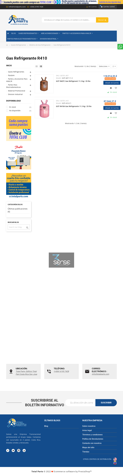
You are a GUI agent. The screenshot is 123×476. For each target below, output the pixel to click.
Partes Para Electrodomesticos (13, 86)
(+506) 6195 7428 (61, 371)
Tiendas (85, 452)
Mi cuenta (91, 6)
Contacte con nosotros (91, 443)
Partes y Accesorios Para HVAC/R (16, 80)
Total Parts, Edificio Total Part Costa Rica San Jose (26, 372)
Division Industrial (15, 94)
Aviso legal (87, 430)
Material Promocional (16, 91)
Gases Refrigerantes (16, 72)
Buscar (102, 20)
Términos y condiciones (92, 435)
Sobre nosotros (88, 426)
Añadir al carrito (112, 83)
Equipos (11, 75)
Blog (46, 426)
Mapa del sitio (88, 447)
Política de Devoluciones (92, 439)
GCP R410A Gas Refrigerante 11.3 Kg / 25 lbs (73, 106)
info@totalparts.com (17, 7)
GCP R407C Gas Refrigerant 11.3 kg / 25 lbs (73, 81)
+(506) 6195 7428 (36, 7)
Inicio (9, 65)
